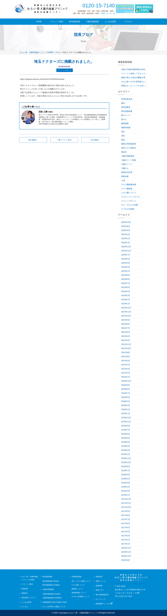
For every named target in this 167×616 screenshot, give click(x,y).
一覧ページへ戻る (64, 140)
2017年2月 (125, 540)
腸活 (123, 103)
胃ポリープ (125, 115)
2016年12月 (126, 548)
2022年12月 (126, 308)
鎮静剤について (77, 589)
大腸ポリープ (126, 164)
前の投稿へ (33, 140)
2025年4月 (125, 230)
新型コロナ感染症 (128, 148)
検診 (123, 140)
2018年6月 (125, 475)
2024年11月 (126, 251)
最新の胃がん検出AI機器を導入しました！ (134, 78)
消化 (123, 136)
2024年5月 (125, 259)
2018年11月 (126, 458)
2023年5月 (125, 287)
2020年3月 (125, 405)
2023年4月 (125, 291)
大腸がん (125, 168)
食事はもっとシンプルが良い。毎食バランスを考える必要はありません (134, 86)
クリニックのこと (128, 201)
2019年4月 (125, 442)
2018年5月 (125, 479)
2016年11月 (126, 552)
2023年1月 (125, 304)
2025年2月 (125, 238)
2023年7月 (125, 283)
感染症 (124, 152)
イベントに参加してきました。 (134, 73)
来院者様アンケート (29, 598)
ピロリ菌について (128, 193)
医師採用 (99, 577)
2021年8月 (125, 357)
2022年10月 (126, 316)
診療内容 (25, 589)
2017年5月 (125, 528)
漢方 (123, 132)
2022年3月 (125, 340)
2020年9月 (125, 385)
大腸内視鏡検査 (127, 156)
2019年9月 (125, 426)
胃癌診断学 (125, 107)
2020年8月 (125, 389)
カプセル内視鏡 (127, 209)
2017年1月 (125, 544)
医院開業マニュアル (104, 604)
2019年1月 (125, 454)
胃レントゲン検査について (81, 581)
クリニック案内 (27, 584)
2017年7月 (125, 519)
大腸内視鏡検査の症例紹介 (52, 598)
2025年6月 (125, 226)
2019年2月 (125, 450)
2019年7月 (125, 430)
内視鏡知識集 (76, 577)
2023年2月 (125, 300)
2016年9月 (125, 560)
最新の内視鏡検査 (128, 144)
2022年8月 (125, 324)
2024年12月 (126, 247)
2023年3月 (125, 295)
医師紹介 (25, 593)
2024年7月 (125, 255)
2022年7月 (125, 328)
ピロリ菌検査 (126, 189)
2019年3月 (125, 446)
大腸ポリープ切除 (128, 160)
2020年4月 (125, 401)
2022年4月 (125, 336)
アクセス (25, 607)
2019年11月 (126, 422)
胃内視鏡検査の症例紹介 (51, 585)
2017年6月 (125, 523)
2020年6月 (125, 397)
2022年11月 (126, 312)
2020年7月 (125, 393)
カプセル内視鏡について (80, 596)
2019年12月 (126, 418)
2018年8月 (125, 466)
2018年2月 (125, 491)
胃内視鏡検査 (126, 111)
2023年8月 (125, 279)
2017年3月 (125, 536)
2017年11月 (126, 503)
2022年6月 (125, 332)
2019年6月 (125, 434)
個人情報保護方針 (102, 595)
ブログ (58, 52)
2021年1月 (125, 377)
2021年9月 (125, 352)
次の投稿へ (95, 140)
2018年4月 (125, 483)
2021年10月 (126, 348)
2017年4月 (125, 532)
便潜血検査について (79, 593)
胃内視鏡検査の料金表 (50, 581)
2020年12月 (126, 381)
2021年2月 (125, 373)
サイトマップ (101, 599)
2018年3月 (125, 487)
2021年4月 (125, 365)
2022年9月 (125, 320)
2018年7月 (125, 471)
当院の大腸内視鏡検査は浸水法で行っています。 (134, 69)
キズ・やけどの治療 (129, 205)
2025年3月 (125, 234)
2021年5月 (125, 361)
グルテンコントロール (130, 197)
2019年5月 (125, 438)
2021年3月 (125, 369)
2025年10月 (126, 222)
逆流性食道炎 (126, 99)
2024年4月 (125, 263)
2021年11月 (126, 344)
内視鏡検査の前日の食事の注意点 (55, 602)
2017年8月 (125, 515)
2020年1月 (125, 414)
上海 (123, 180)
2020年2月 (125, 409)
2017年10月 (126, 507)
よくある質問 (26, 602)
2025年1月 (125, 243)
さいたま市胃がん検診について (54, 607)
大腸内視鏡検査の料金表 (51, 594)
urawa (41, 9)
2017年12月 (126, 499)
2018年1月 (125, 495)
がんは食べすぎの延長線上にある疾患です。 (134, 82)
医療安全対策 (126, 172)
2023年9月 (125, 275)
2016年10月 (126, 556)
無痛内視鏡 (125, 128)
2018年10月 (126, 462)
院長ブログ (100, 590)
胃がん (124, 119)
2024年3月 (125, 267)
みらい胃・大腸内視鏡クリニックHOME (36, 52)
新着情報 (99, 586)
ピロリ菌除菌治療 (128, 185)
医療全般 (125, 176)
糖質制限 (125, 123)
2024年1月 (125, 271)
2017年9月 (125, 511)
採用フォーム (101, 581)
